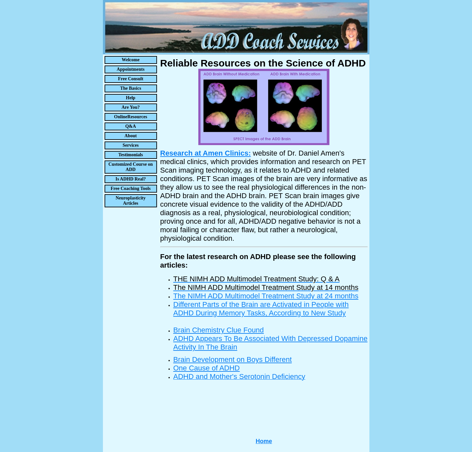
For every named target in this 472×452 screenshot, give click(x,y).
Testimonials (130, 154)
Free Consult (130, 78)
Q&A (130, 126)
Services (131, 145)
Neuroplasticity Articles (131, 201)
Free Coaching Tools (131, 188)
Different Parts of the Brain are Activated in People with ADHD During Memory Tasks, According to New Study (261, 308)
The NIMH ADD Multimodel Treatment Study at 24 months (266, 296)
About (131, 135)
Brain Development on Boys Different (232, 359)
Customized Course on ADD (130, 167)
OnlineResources (130, 116)
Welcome (130, 59)
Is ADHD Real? (130, 179)
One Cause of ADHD (206, 368)
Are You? (131, 107)
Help (130, 97)
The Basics (130, 88)
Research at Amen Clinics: (205, 153)
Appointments (131, 69)
